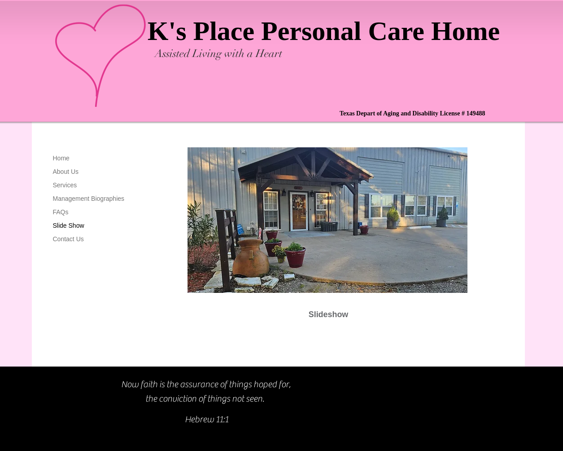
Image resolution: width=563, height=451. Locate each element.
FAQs (61, 212)
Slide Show (68, 225)
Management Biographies (89, 198)
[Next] (490, 234)
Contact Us (68, 239)
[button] (327, 226)
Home (61, 158)
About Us (66, 171)
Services (65, 185)
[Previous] (165, 234)
